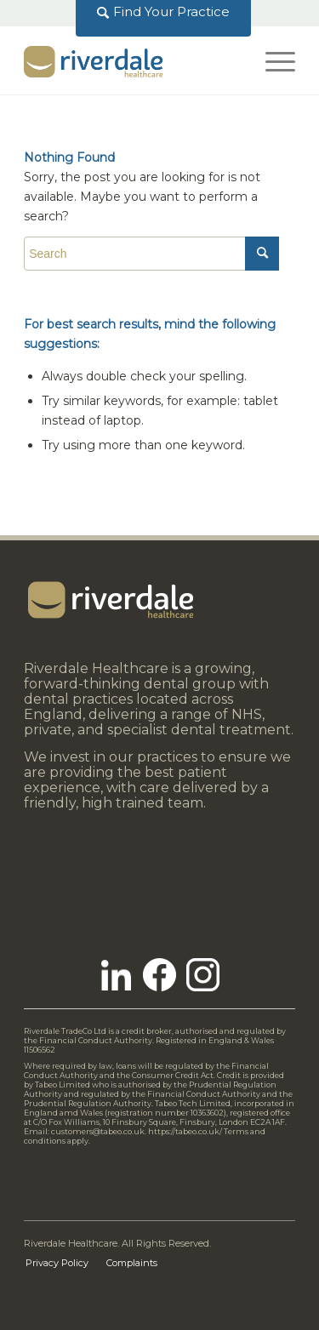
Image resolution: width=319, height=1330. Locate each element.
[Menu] (271, 60)
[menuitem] (163, 12)
